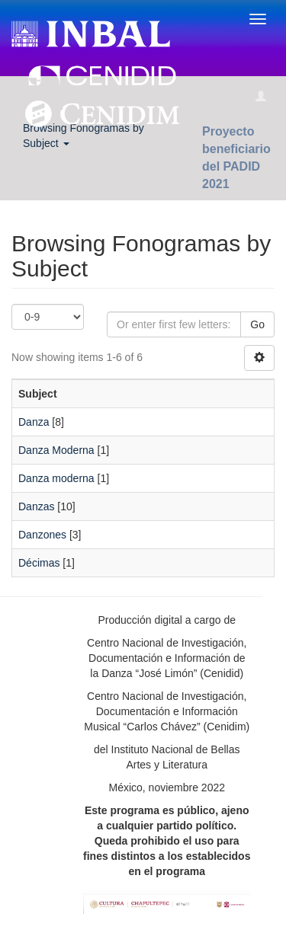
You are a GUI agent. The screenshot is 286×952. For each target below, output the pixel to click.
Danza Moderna (56, 450)
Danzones (42, 535)
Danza (33, 422)
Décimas (38, 563)
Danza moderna (56, 478)
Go (257, 324)
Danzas (36, 506)
